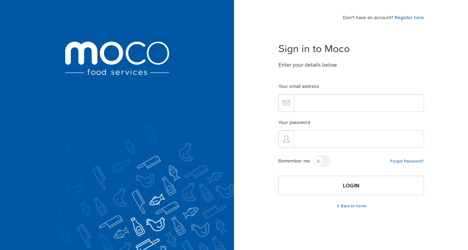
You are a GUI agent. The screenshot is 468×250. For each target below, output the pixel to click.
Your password (294, 122)
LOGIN (351, 185)
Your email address (298, 86)
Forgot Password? (407, 161)
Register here (409, 17)
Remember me (294, 161)
